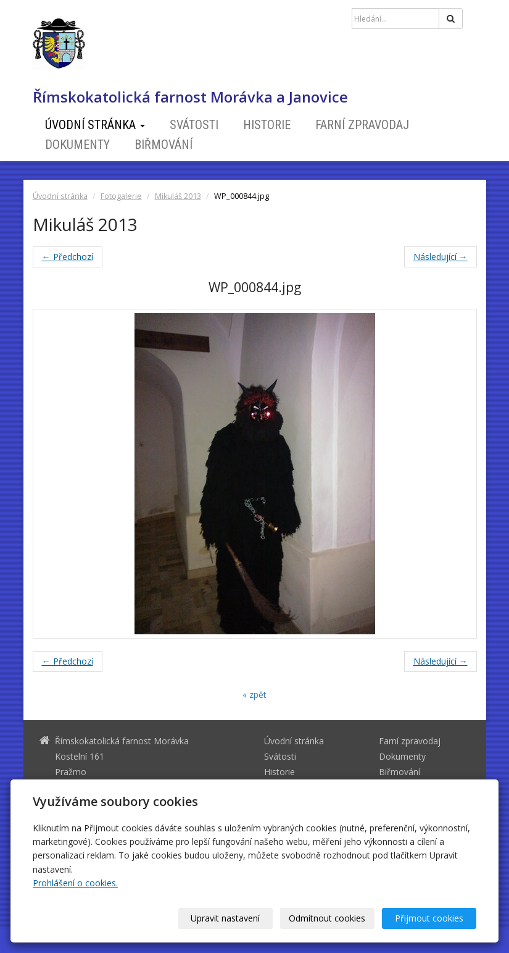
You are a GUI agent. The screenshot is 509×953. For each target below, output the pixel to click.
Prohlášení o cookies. (75, 883)
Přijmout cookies (429, 918)
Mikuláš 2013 (178, 196)
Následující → (440, 256)
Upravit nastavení (225, 918)
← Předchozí (67, 256)
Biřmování (163, 144)
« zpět (254, 694)
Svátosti (194, 124)
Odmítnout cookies (327, 918)
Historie (267, 124)
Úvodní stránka (95, 124)
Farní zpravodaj (362, 124)
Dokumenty (77, 144)
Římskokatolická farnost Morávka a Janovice (190, 97)
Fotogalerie (121, 196)
